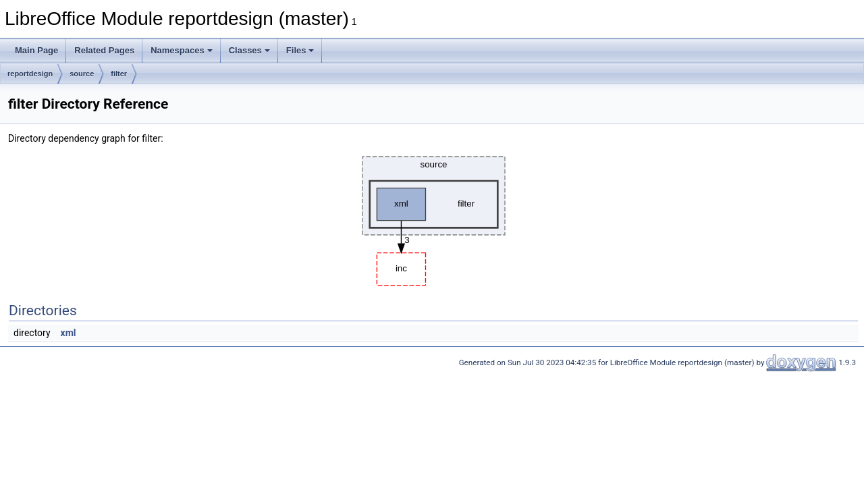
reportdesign (30, 74)
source (82, 74)
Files (300, 50)
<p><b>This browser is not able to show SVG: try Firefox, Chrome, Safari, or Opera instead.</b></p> (434, 217)
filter (119, 74)
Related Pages (104, 50)
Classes (249, 50)
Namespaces (182, 50)
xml (68, 332)
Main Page (36, 50)
